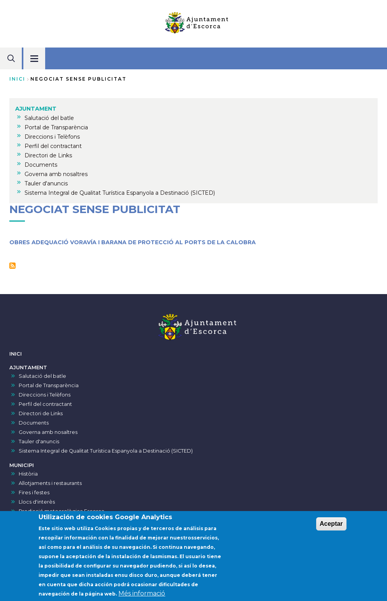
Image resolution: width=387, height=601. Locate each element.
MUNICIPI (21, 465)
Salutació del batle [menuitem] (49, 118)
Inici (17, 79)
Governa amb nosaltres (48, 432)
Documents (34, 423)
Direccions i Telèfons (44, 395)
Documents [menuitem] (41, 164)
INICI (15, 354)
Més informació (141, 596)
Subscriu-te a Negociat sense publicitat (12, 266)
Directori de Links (41, 413)
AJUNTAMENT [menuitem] (35, 108)
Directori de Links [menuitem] (48, 155)
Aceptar (331, 526)
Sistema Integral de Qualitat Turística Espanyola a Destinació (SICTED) (106, 451)
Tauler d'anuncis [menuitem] (46, 183)
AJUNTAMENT (28, 367)
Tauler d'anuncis (39, 441)
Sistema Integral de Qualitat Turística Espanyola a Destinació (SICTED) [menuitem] (120, 192)
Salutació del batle (42, 376)
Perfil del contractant (45, 404)
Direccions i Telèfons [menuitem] (52, 136)
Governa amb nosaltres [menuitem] (56, 174)
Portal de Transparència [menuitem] (56, 127)
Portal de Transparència (49, 385)
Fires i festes (34, 492)
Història (28, 474)
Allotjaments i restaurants (50, 483)
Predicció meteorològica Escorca (61, 511)
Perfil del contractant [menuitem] (53, 146)
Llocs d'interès (37, 502)
